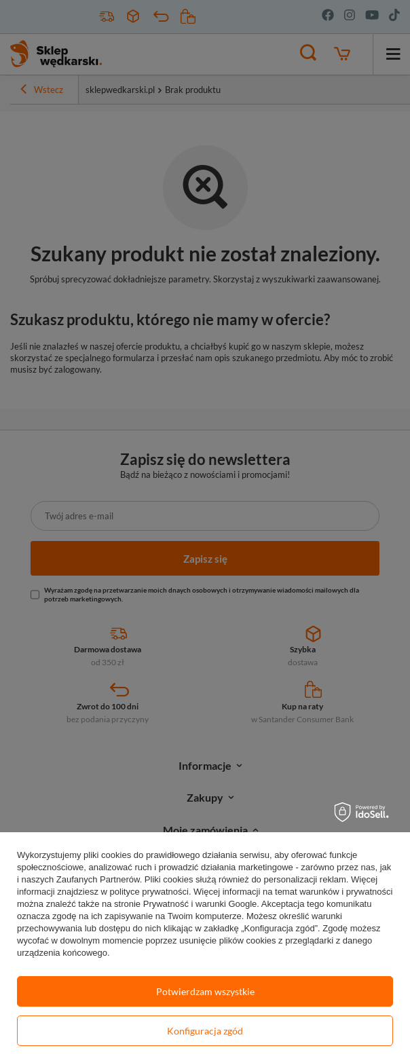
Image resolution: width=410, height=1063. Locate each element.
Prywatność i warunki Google (200, 904)
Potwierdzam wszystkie (205, 991)
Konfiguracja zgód (205, 1031)
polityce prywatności (149, 892)
